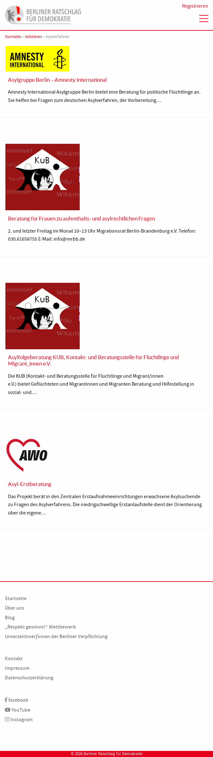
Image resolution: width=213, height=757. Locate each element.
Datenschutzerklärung (29, 677)
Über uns (14, 608)
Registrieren (195, 6)
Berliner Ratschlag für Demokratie (113, 753)
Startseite (13, 36)
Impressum (17, 668)
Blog (10, 617)
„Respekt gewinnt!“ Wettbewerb (40, 626)
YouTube (17, 710)
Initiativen (33, 36)
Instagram (19, 719)
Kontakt (14, 658)
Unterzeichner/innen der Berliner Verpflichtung (56, 636)
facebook (16, 700)
